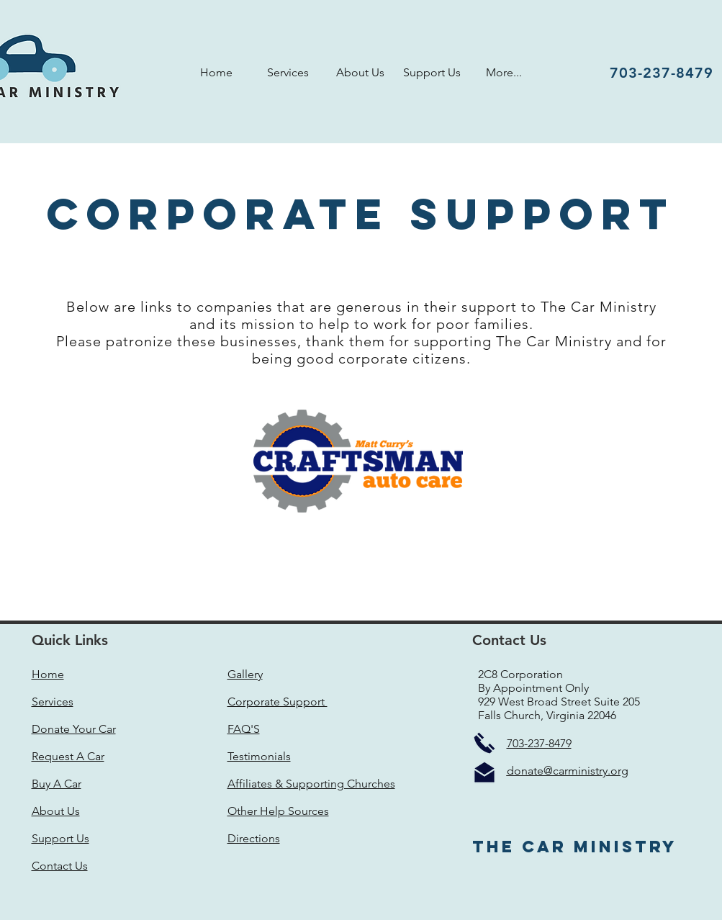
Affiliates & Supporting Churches (311, 783)
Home (48, 674)
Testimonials (259, 756)
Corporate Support (277, 701)
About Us (56, 811)
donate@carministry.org (567, 770)
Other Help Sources (278, 811)
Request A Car (68, 756)
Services (52, 701)
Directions (253, 838)
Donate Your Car (74, 729)
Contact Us (60, 865)
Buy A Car (56, 783)
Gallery (245, 674)
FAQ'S (243, 729)
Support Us (60, 838)
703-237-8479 (539, 743)
